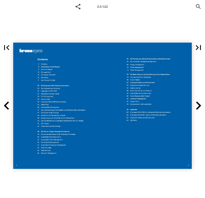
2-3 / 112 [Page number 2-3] (102, 6)
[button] (78, 6)
